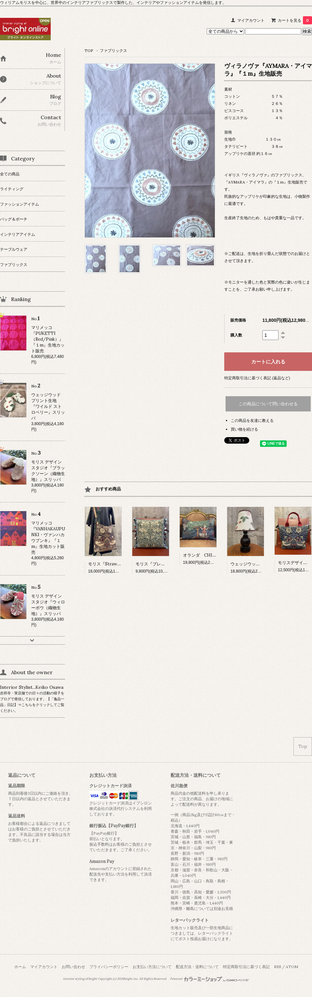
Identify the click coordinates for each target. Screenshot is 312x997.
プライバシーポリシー (108, 966)
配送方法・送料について (197, 966)
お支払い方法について (152, 966)
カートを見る (295, 20)
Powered (209, 979)
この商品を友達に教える (252, 420)
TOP (88, 50)
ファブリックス (113, 50)
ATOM (292, 966)
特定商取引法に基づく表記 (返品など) (257, 377)
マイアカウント (251, 20)
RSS (277, 966)
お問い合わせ (73, 966)
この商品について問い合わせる (268, 403)
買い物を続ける (244, 429)
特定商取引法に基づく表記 (246, 966)
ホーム (20, 966)
